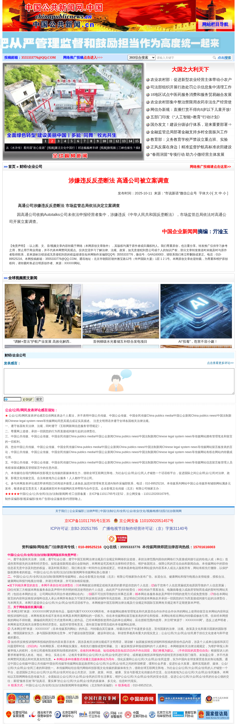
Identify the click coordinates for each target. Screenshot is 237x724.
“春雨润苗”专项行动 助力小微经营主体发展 (187, 154)
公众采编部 (76, 511)
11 (110, 141)
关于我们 (61, 511)
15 (137, 141)
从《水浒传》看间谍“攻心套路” (28, 147)
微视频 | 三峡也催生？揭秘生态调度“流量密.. (138, 147)
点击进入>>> (93, 57)
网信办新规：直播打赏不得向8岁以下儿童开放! (190, 109)
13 (124, 141)
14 (130, 141)
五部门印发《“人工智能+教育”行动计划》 (186, 117)
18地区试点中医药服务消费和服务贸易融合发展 (191, 94)
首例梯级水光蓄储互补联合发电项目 (120, 343)
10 (104, 141)
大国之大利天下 (190, 69)
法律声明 (92, 511)
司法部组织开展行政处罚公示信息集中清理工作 (191, 87)
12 (117, 141)
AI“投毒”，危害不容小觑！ (198, 343)
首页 (11, 166)
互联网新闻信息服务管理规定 (79, 426)
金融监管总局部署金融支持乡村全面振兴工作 (189, 132)
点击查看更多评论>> (220, 363)
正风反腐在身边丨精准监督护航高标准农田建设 (191, 147)
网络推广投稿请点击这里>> (210, 167)
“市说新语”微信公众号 (180, 193)
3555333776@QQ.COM (38, 57)
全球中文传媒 (42, 14)
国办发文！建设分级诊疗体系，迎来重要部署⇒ (191, 124)
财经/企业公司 (31, 166)
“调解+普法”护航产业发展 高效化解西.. (43, 343)
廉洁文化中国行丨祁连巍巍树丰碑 (79, 147)
